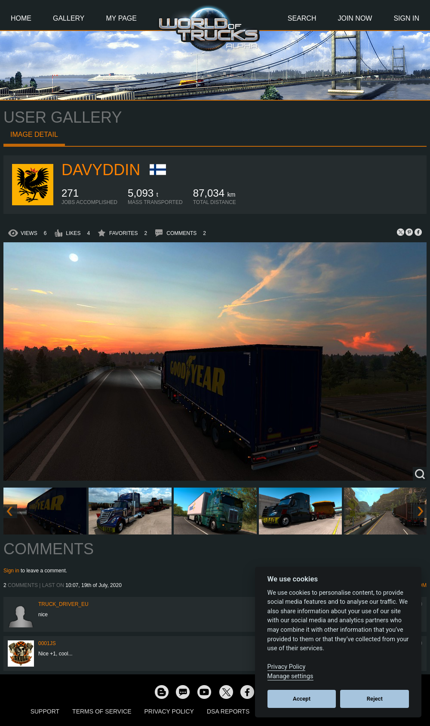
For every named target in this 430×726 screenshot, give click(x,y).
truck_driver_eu (63, 604)
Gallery (69, 18)
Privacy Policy (169, 711)
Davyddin (100, 170)
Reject (375, 698)
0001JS (47, 643)
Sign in (11, 571)
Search (302, 18)
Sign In (406, 18)
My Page (121, 18)
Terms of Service (101, 711)
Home (21, 18)
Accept (301, 698)
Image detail (34, 134)
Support (45, 711)
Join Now (355, 18)
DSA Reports (228, 711)
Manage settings (290, 676)
